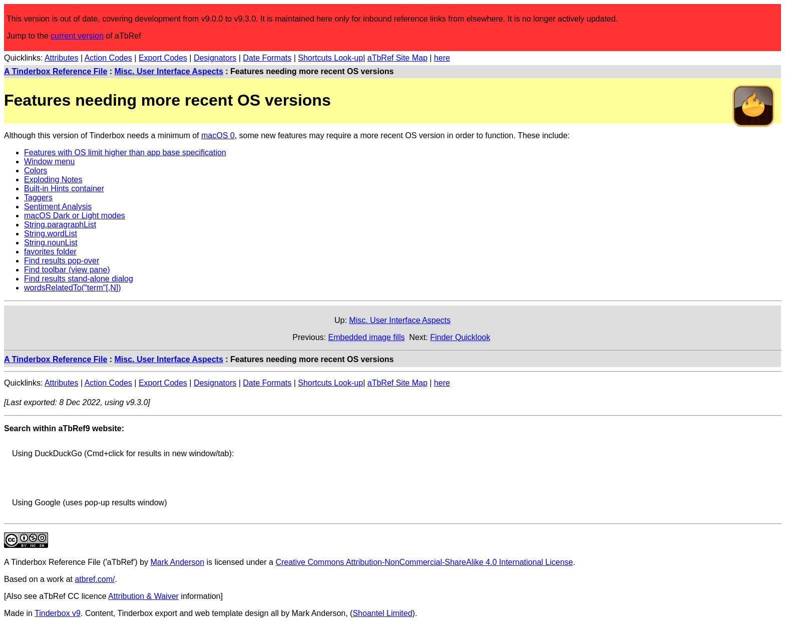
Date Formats (267, 58)
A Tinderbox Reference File (55, 71)
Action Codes (108, 58)
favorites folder (50, 251)
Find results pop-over (61, 260)
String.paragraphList (60, 224)
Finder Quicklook (460, 337)
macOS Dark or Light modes (74, 215)
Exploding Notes (53, 179)
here (442, 58)
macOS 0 (218, 135)
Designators (215, 58)
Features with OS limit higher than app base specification (125, 152)
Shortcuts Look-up (330, 58)
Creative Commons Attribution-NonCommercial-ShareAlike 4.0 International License (424, 562)
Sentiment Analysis (58, 206)
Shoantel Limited (382, 613)
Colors (35, 170)
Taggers (38, 197)
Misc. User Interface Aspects (169, 71)
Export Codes (163, 58)
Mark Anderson (177, 562)
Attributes (62, 58)
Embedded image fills (366, 337)
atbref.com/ (95, 579)
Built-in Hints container (64, 188)
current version (77, 36)
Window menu (49, 161)
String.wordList (50, 233)
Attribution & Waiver (143, 596)
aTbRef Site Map (397, 58)
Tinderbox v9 (58, 613)
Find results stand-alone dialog (78, 278)
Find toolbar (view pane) (67, 269)
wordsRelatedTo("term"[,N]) (72, 287)
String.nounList (51, 242)
